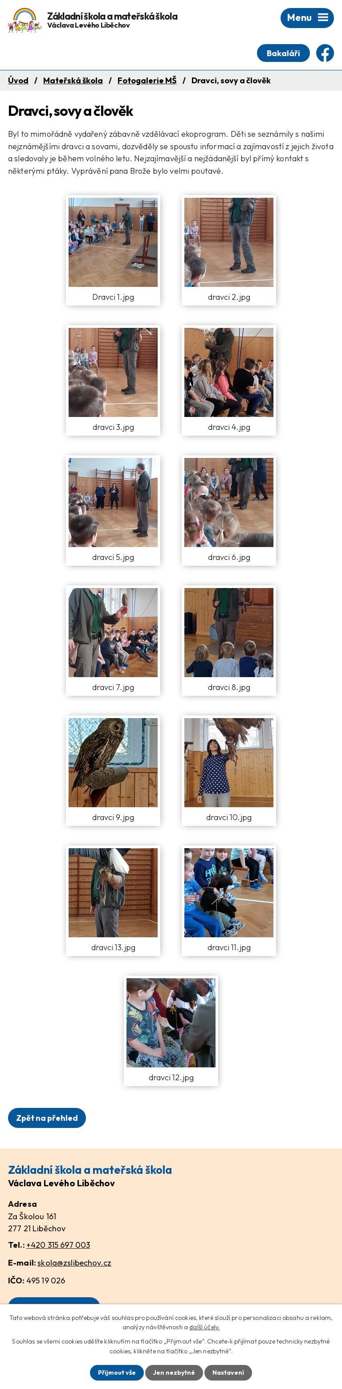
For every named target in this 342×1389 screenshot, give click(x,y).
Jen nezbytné (174, 1373)
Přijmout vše (117, 1373)
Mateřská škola (73, 80)
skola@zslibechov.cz (74, 1263)
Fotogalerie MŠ (147, 80)
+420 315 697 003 (58, 1245)
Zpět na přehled (47, 1118)
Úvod (18, 80)
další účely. (204, 1328)
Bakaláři (283, 53)
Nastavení (228, 1373)
